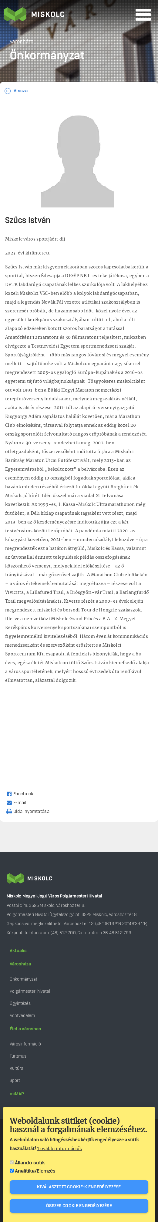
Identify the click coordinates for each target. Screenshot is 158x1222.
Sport (15, 1080)
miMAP (17, 1094)
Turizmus (18, 1056)
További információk (59, 1149)
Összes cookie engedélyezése (79, 1205)
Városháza (20, 964)
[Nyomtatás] (30, 811)
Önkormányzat (23, 979)
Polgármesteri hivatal (30, 991)
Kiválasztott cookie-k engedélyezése (79, 1187)
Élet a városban (25, 1029)
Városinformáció (25, 1044)
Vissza (21, 91)
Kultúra (16, 1068)
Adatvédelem (22, 1015)
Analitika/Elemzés (35, 1171)
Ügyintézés (20, 1003)
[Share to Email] (19, 802)
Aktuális (18, 950)
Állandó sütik (30, 1163)
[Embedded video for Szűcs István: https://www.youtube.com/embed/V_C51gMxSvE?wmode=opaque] (77, 730)
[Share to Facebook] (22, 793)
